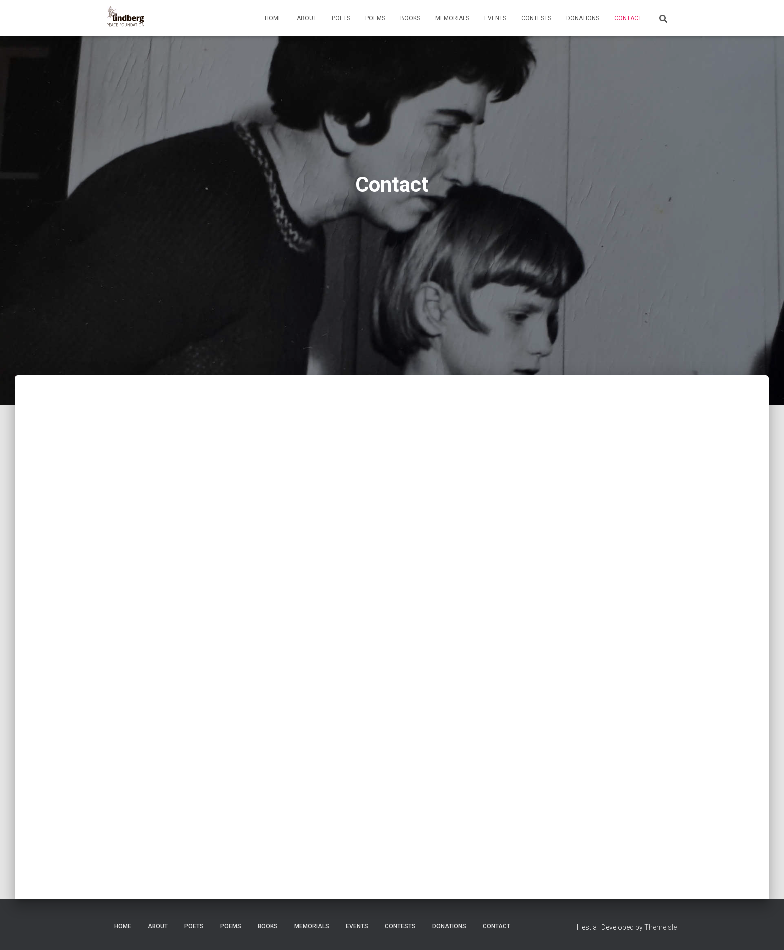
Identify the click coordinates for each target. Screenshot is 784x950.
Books (410, 18)
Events (495, 18)
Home (273, 18)
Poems (376, 18)
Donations (583, 18)
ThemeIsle (660, 927)
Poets (341, 18)
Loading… (267, 649)
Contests (537, 18)
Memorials (453, 18)
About (307, 18)
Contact (628, 18)
